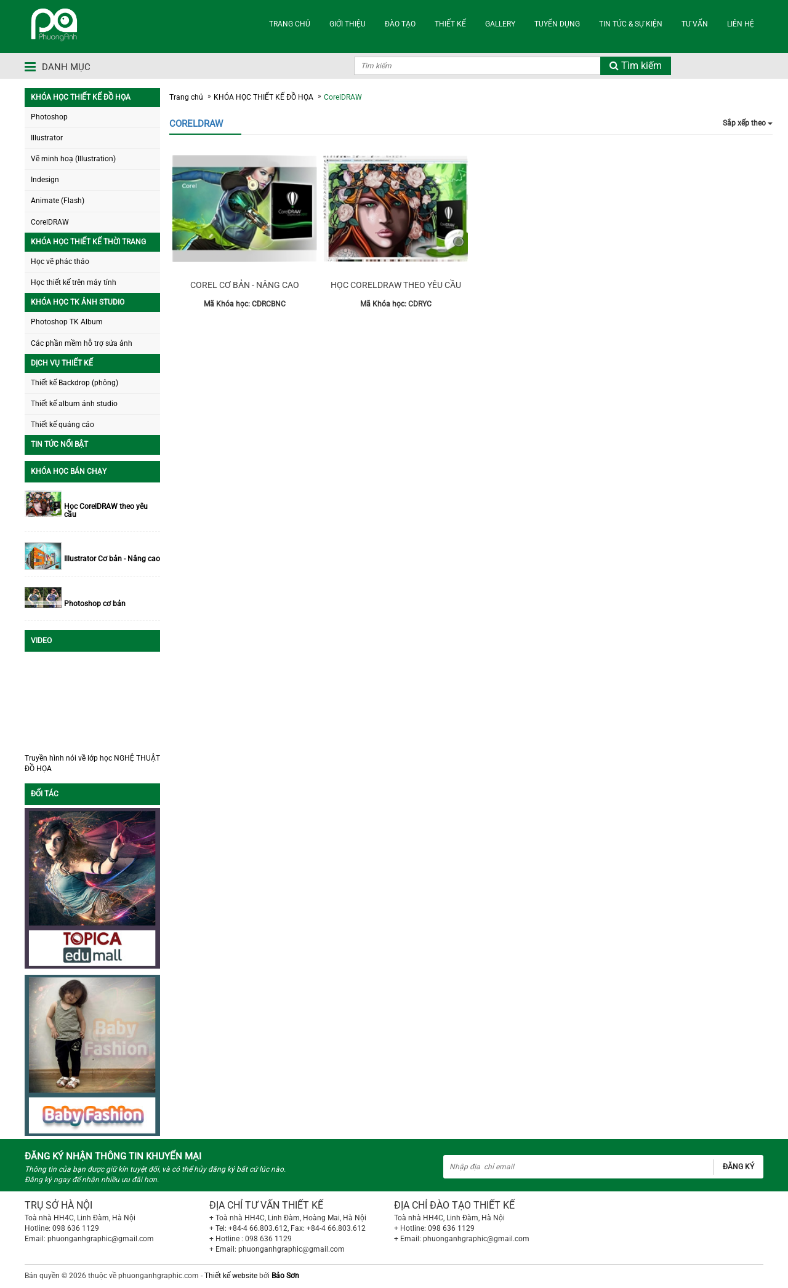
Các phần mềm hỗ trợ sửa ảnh (81, 343)
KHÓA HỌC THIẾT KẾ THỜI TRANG (88, 242)
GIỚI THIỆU (347, 24)
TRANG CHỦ (289, 24)
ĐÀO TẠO (400, 24)
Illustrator (47, 138)
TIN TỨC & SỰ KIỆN (630, 24)
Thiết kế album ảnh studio (74, 403)
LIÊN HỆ (740, 24)
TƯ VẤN (694, 24)
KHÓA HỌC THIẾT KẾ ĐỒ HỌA (81, 97)
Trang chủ (186, 97)
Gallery (500, 24)
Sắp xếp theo (748, 123)
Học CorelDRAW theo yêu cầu (106, 511)
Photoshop (49, 117)
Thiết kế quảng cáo (62, 424)
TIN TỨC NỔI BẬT (59, 444)
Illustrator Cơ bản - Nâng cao (112, 559)
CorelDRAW (50, 222)
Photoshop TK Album (67, 322)
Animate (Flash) (57, 200)
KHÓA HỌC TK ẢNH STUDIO (77, 302)
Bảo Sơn (285, 1275)
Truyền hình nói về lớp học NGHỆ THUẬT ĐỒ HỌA (92, 763)
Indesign (45, 179)
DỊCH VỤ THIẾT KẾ (62, 363)
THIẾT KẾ (450, 24)
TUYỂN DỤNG (557, 24)
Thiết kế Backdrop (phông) (74, 382)
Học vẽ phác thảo (60, 261)
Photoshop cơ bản (95, 604)
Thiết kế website (230, 1275)
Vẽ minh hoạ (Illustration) (73, 158)
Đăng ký (738, 1166)
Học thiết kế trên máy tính (73, 282)
